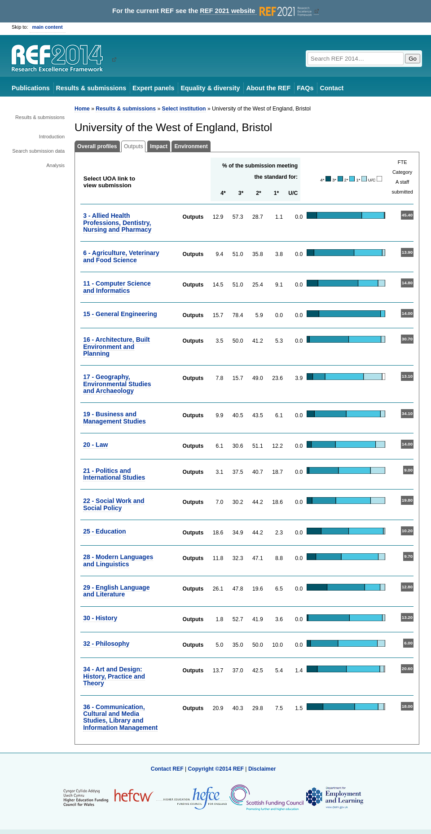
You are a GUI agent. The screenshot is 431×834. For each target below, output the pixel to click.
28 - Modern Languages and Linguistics (118, 560)
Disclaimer (262, 769)
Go (413, 58)
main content (47, 27)
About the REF (268, 88)
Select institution (184, 109)
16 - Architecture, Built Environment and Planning (116, 346)
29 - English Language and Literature (116, 591)
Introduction (52, 136)
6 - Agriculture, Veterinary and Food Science (121, 256)
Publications (31, 88)
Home (82, 109)
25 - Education (104, 531)
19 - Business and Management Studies (114, 417)
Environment (190, 146)
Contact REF (167, 769)
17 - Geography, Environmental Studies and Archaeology (117, 383)
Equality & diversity (210, 88)
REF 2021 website (256, 11)
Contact (331, 88)
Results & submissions (91, 88)
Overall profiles (97, 146)
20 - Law (95, 444)
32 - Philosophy (106, 643)
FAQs (305, 88)
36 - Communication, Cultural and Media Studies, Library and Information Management (120, 717)
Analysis (55, 165)
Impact (158, 146)
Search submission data (38, 151)
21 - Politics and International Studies (114, 474)
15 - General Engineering (120, 314)
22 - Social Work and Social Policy (113, 504)
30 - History (100, 618)
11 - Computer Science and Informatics (117, 287)
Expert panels (153, 88)
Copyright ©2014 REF (216, 769)
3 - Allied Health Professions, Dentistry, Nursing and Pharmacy (117, 222)
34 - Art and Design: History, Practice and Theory (114, 676)
